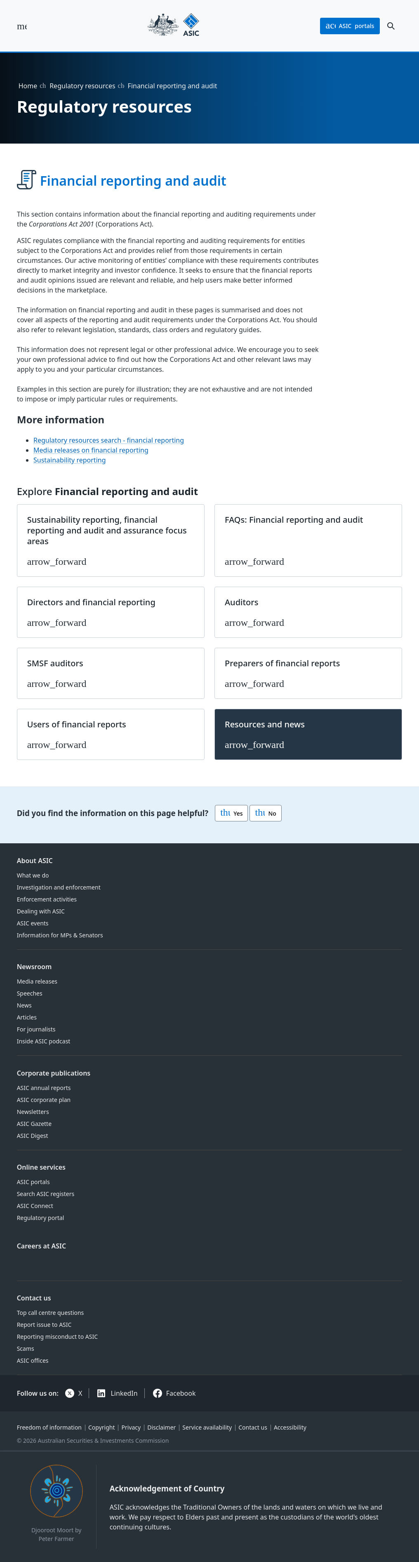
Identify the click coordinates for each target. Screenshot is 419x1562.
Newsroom (34, 966)
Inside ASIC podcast (44, 1041)
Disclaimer (161, 1427)
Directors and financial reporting (91, 602)
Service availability (207, 1427)
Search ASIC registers (46, 1194)
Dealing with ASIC (41, 911)
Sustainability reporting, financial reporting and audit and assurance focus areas (107, 530)
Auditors (242, 602)
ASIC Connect (35, 1206)
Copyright (101, 1427)
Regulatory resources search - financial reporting (108, 440)
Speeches (29, 993)
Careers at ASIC (41, 1246)
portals (350, 26)
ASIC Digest (32, 1136)
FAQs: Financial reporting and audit (294, 519)
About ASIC (35, 860)
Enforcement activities (47, 899)
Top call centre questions (50, 1313)
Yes (231, 813)
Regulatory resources (82, 85)
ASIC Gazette (34, 1124)
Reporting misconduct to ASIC (57, 1336)
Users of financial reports (76, 724)
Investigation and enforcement (59, 887)
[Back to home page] (173, 25)
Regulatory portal (40, 1218)
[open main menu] (22, 26)
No (265, 813)
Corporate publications (54, 1073)
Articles (27, 1017)
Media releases (37, 981)
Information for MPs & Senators (60, 935)
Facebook (181, 1393)
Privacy (131, 1427)
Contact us (34, 1297)
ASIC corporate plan (44, 1100)
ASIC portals (33, 1182)
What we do (33, 875)
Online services (41, 1167)
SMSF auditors (55, 663)
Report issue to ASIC (44, 1324)
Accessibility (290, 1427)
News (24, 1005)
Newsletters (33, 1112)
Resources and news (265, 724)
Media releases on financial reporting (90, 450)
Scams (25, 1348)
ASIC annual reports (44, 1088)
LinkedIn (124, 1393)
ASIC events (33, 923)
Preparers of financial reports (282, 663)
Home (28, 85)
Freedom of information (49, 1427)
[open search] (391, 26)
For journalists (36, 1029)
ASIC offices (33, 1360)
